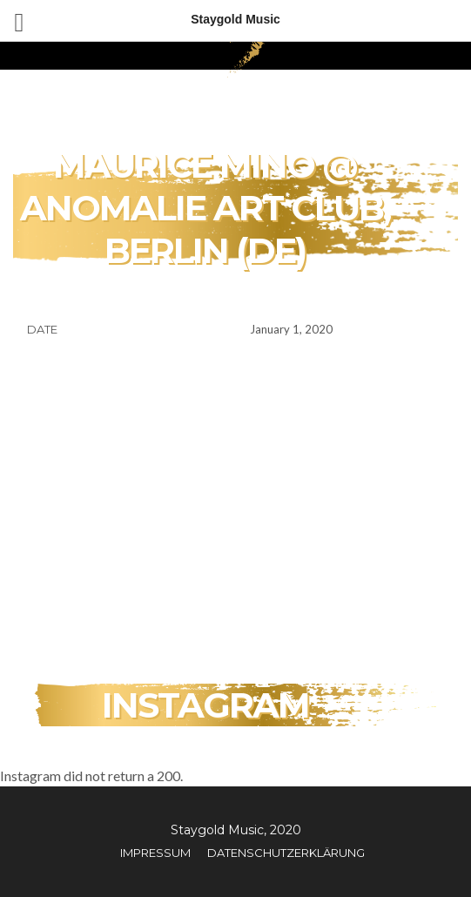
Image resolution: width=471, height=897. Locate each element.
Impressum (155, 853)
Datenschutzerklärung (286, 853)
